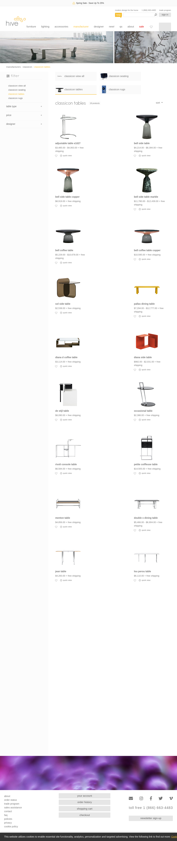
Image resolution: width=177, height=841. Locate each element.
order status (10, 800)
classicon (27, 67)
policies (8, 819)
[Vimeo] (171, 798)
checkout (84, 815)
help (118, 14)
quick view (66, 156)
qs (121, 26)
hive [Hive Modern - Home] (16, 21)
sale (141, 26)
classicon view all (17, 85)
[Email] (131, 798)
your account (84, 795)
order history (84, 802)
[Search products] (140, 15)
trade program (165, 10)
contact (8, 811)
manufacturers (13, 67)
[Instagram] (141, 798)
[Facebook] (151, 798)
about (131, 26)
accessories (61, 26)
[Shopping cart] (165, 27)
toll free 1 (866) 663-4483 (151, 808)
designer (99, 26)
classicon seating (16, 90)
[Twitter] (161, 798)
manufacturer (80, 26)
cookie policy (11, 826)
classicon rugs (15, 98)
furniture (31, 26)
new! (111, 26)
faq (5, 815)
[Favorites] (151, 27)
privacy (8, 822)
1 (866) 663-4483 (149, 10)
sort (158, 102)
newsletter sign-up (150, 818)
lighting (45, 26)
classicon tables (42, 67)
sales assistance (13, 807)
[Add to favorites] (56, 155)
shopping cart (84, 808)
